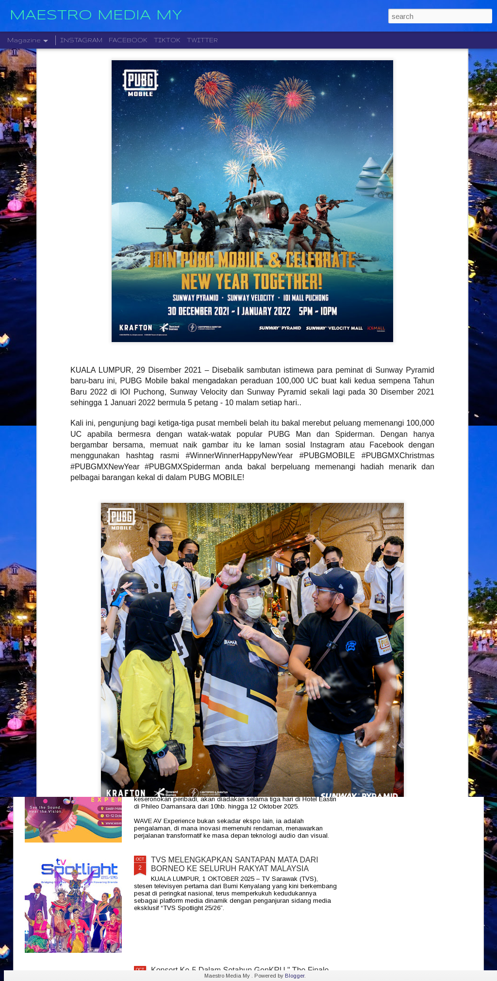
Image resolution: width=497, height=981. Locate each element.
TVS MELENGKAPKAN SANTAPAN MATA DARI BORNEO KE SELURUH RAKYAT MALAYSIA (234, 864)
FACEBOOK (128, 40)
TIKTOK (167, 40)
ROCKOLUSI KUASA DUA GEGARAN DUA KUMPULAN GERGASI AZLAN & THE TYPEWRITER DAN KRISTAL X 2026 (243, 648)
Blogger (294, 976)
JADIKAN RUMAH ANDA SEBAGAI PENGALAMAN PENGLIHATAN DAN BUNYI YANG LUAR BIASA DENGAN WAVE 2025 (240, 758)
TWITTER (202, 40)
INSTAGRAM (81, 40)
